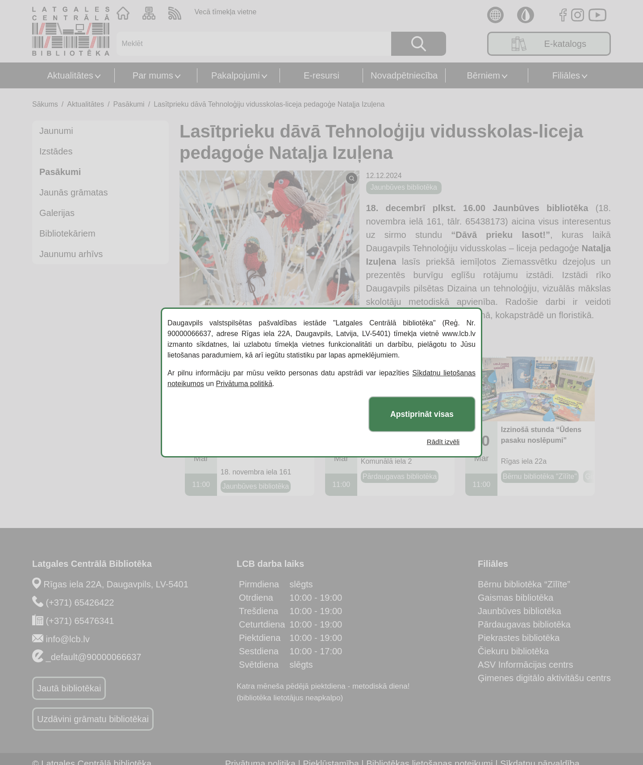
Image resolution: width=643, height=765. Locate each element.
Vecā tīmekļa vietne (226, 12)
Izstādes (55, 151)
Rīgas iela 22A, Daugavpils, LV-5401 (116, 584)
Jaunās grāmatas (73, 192)
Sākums (45, 104)
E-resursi (321, 75)
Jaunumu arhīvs (71, 254)
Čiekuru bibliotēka (513, 651)
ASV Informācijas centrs (525, 664)
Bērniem (483, 75)
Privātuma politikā (244, 383)
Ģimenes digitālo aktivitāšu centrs (544, 678)
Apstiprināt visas (422, 414)
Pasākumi (128, 104)
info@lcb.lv (68, 639)
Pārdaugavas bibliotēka (524, 624)
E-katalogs (549, 44)
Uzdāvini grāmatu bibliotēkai (93, 719)
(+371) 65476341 (80, 621)
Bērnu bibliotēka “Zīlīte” (524, 584)
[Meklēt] (248, 44)
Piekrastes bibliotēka (518, 638)
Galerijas (57, 213)
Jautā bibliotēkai (69, 688)
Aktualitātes (70, 75)
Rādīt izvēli (443, 441)
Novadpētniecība (404, 75)
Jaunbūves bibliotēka (519, 611)
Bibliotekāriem (67, 233)
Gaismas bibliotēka (515, 598)
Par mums (153, 75)
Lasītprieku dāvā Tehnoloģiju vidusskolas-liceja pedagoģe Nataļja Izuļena (269, 104)
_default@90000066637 (94, 657)
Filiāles (566, 75)
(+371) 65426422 (80, 602)
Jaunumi (56, 131)
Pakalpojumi (235, 75)
